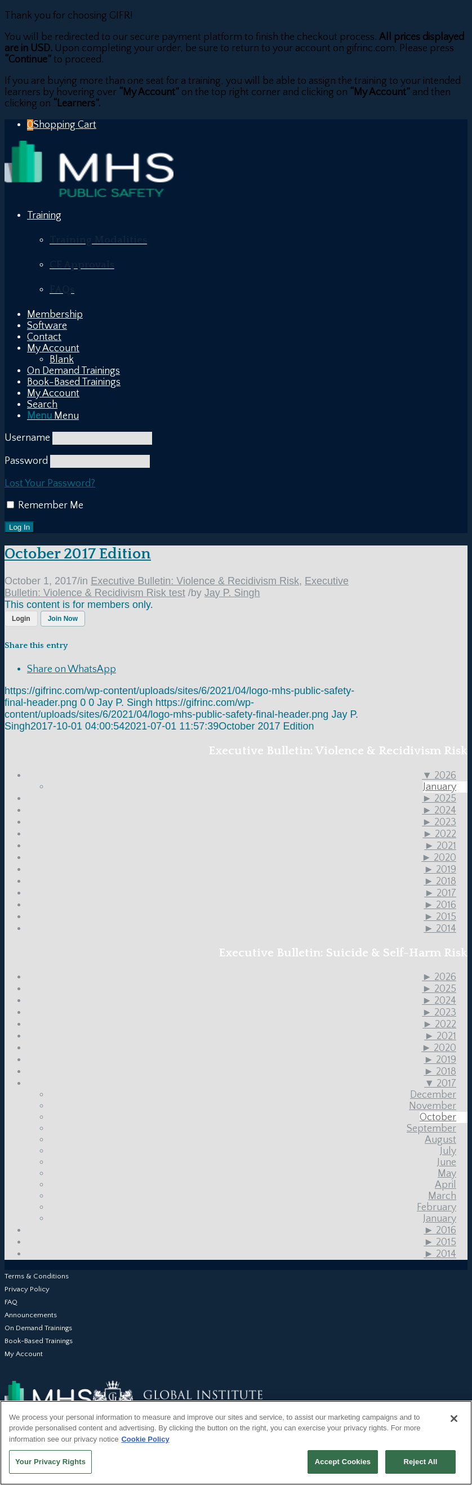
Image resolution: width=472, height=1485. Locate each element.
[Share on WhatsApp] (71, 669)
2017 (440, 893)
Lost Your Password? (50, 483)
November (432, 1106)
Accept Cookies (343, 1461)
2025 (439, 798)
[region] (236, 1443)
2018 (440, 881)
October (438, 1117)
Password (26, 461)
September (431, 1128)
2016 (440, 905)
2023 (439, 822)
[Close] (454, 1418)
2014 (440, 928)
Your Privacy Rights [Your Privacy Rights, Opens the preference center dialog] (50, 1461)
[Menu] (53, 416)
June (446, 1162)
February (436, 1207)
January (439, 787)
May (447, 1173)
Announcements (31, 1315)
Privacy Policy (27, 1289)
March (442, 1196)
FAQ (11, 1302)
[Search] (42, 404)
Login (21, 619)
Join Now (63, 619)
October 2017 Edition (78, 553)
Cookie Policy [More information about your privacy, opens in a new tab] (145, 1439)
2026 (439, 775)
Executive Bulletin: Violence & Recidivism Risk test (177, 586)
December (433, 1095)
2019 (440, 869)
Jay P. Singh (232, 592)
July (448, 1151)
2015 (440, 917)
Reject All (420, 1461)
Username (27, 438)
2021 (440, 846)
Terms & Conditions (37, 1276)
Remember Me (45, 505)
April (445, 1185)
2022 (439, 834)
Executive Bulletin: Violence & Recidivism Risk (195, 581)
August (440, 1140)
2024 (439, 810)
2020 (438, 858)
